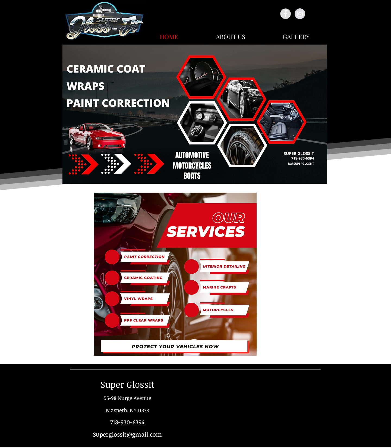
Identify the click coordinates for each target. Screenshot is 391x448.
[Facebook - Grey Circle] (285, 13)
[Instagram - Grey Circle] (300, 13)
